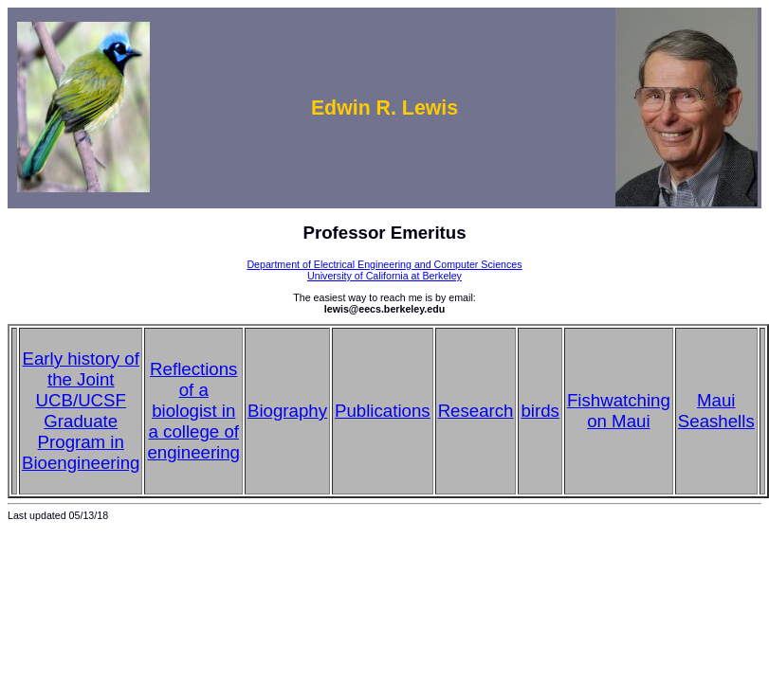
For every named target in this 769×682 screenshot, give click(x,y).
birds (539, 411)
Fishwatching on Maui (618, 410)
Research (476, 411)
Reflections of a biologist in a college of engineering (193, 410)
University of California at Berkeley (384, 275)
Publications (382, 411)
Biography (287, 411)
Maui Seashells (716, 410)
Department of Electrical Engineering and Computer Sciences (384, 264)
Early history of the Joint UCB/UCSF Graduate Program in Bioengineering (80, 411)
